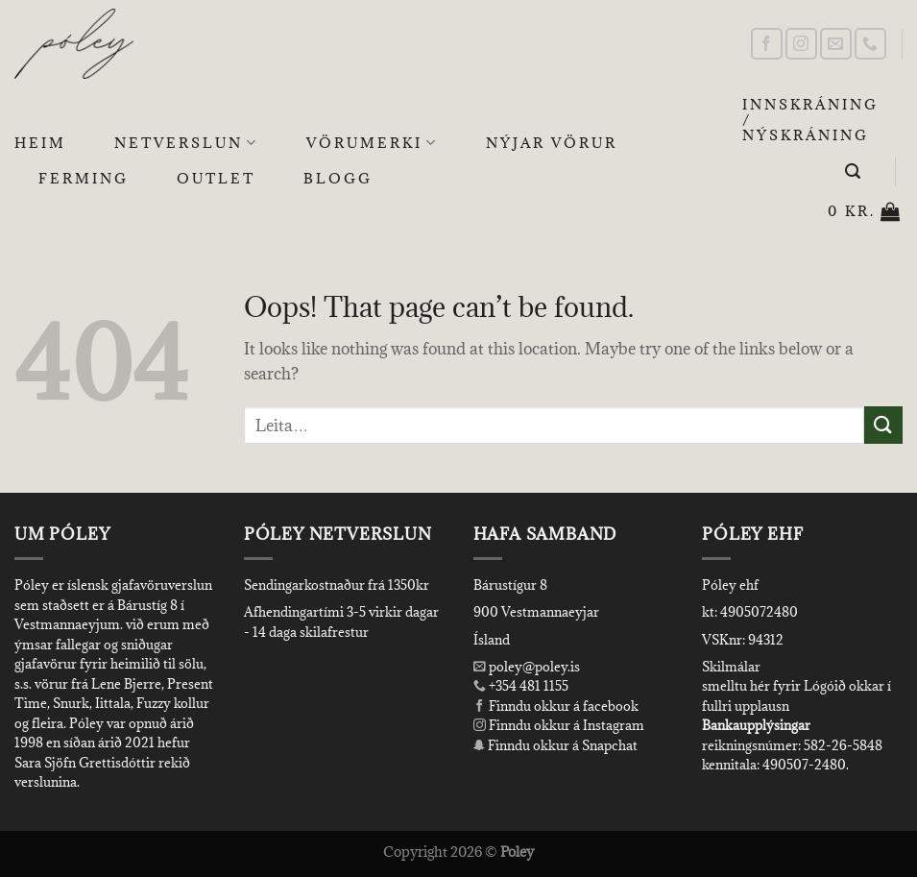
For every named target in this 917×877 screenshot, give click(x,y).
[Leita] (854, 171)
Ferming (83, 178)
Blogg (338, 178)
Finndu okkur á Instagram (558, 725)
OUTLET (216, 178)
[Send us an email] (836, 44)
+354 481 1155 (527, 685)
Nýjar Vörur (551, 143)
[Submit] (883, 425)
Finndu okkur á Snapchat (555, 745)
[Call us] (870, 44)
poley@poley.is (526, 666)
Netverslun (186, 143)
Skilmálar (731, 666)
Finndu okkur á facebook (556, 706)
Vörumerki (372, 143)
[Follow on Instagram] (801, 44)
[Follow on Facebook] (767, 44)
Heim (40, 143)
